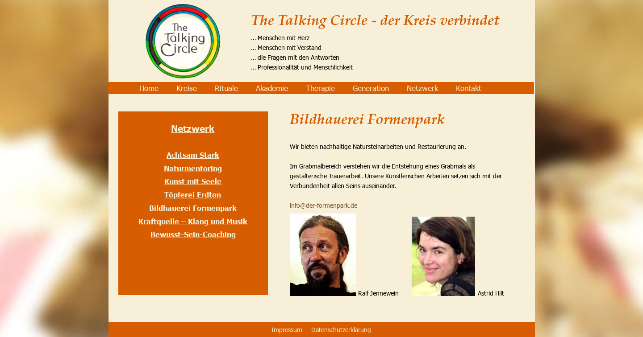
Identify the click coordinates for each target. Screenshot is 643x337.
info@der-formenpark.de (323, 205)
